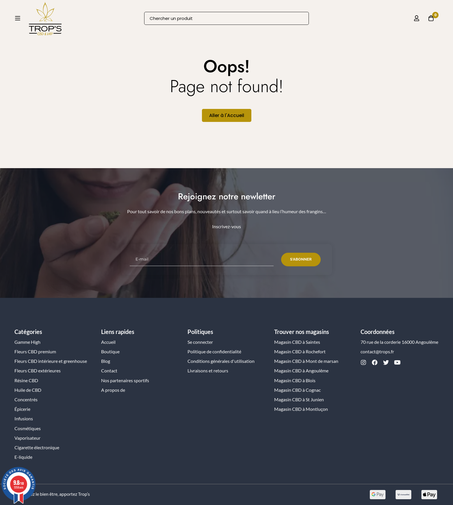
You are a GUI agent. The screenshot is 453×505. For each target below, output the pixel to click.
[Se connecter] (416, 22)
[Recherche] (302, 22)
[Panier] (431, 22)
